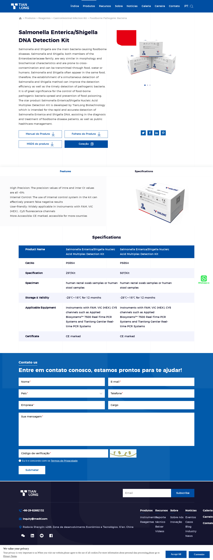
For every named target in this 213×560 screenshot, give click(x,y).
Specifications (143, 172)
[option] (151, 57)
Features (66, 172)
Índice (75, 6)
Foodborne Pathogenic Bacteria (108, 18)
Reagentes (44, 18)
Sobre (119, 6)
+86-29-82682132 (34, 510)
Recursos (105, 6)
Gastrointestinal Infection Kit (70, 18)
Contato (174, 6)
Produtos (89, 6)
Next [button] (184, 57)
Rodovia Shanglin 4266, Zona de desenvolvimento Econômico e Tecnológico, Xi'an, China (82, 527)
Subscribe (182, 493)
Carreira (160, 6)
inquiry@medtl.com (36, 519)
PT (186, 6)
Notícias (132, 6)
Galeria (146, 6)
